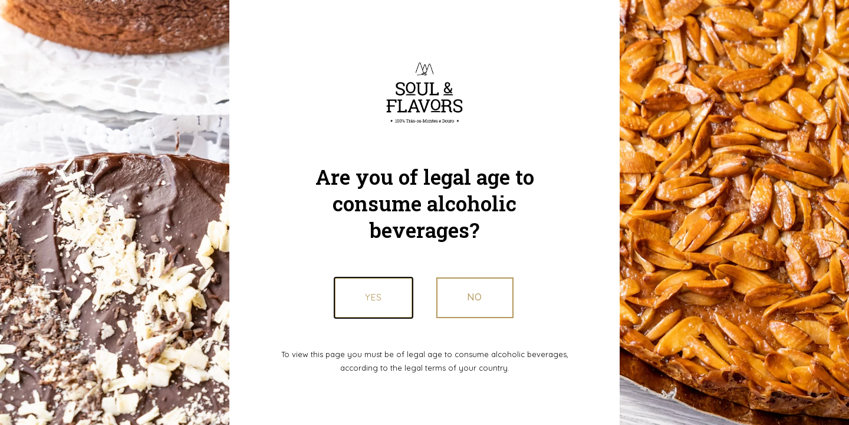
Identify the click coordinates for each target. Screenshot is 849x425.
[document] (424, 212)
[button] (475, 297)
